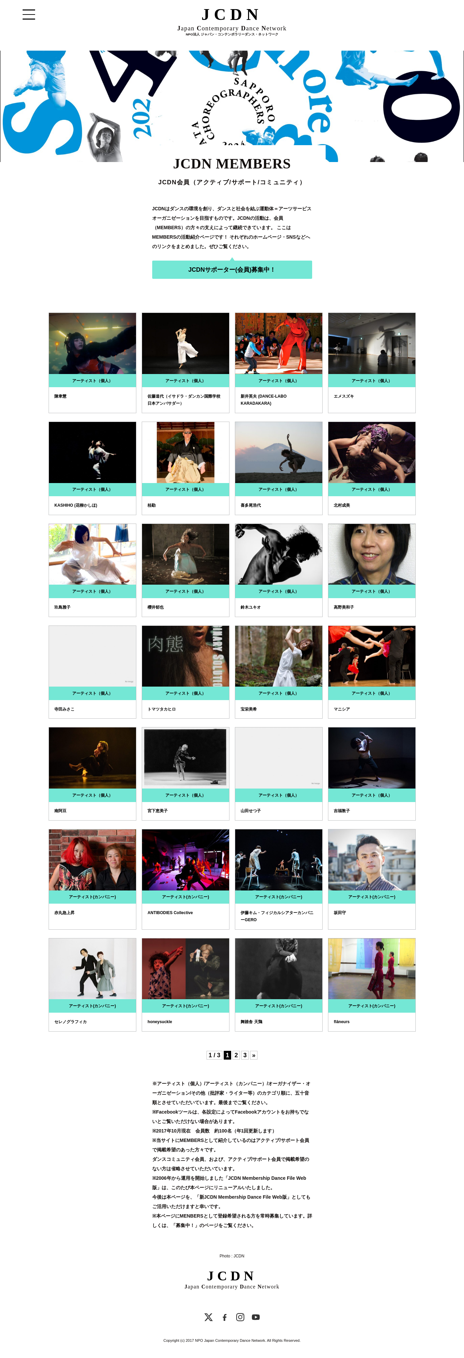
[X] (208, 1318)
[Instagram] (240, 1318)
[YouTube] (256, 1318)
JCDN (232, 16)
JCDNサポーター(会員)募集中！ (232, 269)
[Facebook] (224, 1318)
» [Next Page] (253, 1055)
